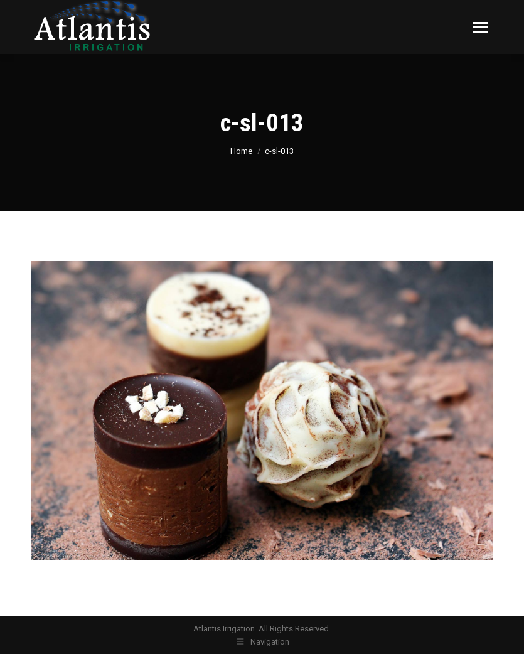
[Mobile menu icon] (480, 27)
